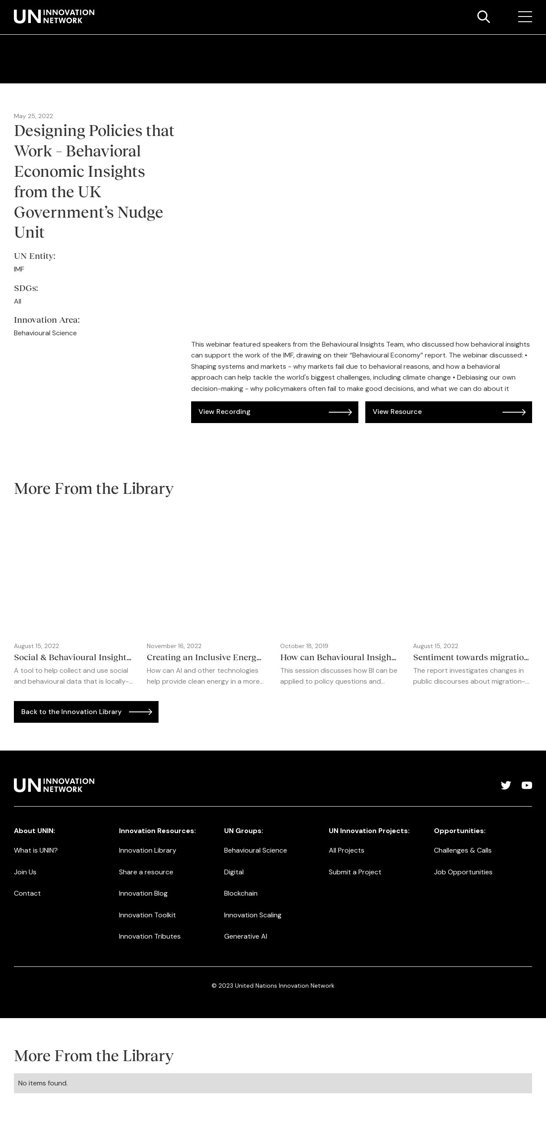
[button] (525, 17)
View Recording (225, 411)
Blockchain (241, 893)
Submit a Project (355, 872)
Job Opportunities (463, 872)
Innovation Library (147, 850)
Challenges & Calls (463, 850)
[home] (54, 16)
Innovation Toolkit (147, 915)
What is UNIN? (36, 850)
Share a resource (146, 872)
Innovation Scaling (252, 915)
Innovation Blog (143, 893)
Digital (234, 872)
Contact (27, 893)
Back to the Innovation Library (71, 711)
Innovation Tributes (150, 936)
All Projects (346, 850)
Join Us (25, 872)
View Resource (397, 411)
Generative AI (245, 936)
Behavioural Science (255, 850)
